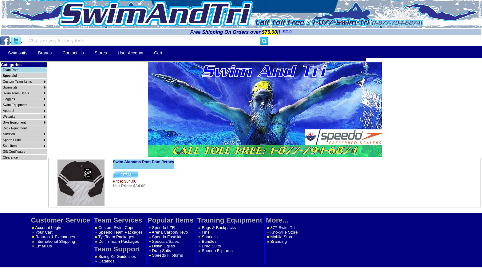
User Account (130, 52)
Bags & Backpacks (219, 227)
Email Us (43, 246)
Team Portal (11, 70)
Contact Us (73, 52)
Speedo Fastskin (167, 237)
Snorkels (210, 237)
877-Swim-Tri (283, 227)
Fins (205, 232)
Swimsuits (17, 52)
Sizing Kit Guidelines (117, 256)
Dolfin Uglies (163, 246)
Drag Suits (161, 250)
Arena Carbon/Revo (170, 232)
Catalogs (106, 261)
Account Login (48, 227)
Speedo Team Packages (120, 232)
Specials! (10, 75)
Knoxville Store (284, 232)
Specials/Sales (165, 241)
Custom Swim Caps (116, 227)
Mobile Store (282, 237)
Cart (158, 52)
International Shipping (55, 241)
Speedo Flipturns (167, 255)
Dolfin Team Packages (118, 241)
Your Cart (44, 232)
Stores (101, 52)
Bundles (209, 241)
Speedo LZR (163, 227)
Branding (279, 241)
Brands (45, 52)
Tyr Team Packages (116, 237)
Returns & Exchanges (55, 237)
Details (287, 31)
